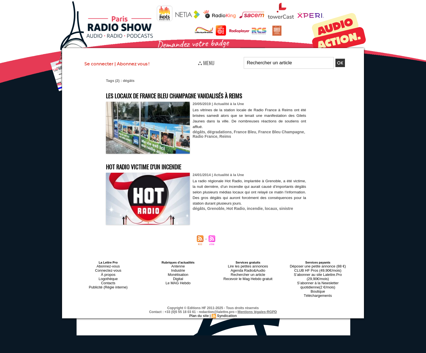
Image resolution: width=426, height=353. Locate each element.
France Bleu (241, 131)
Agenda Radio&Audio (247, 269)
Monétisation (178, 272)
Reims (223, 135)
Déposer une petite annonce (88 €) (318, 265)
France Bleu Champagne (275, 131)
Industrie (178, 269)
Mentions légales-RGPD (257, 302)
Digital (178, 276)
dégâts (198, 131)
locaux (266, 208)
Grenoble (214, 208)
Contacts (108, 279)
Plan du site (199, 306)
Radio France (204, 135)
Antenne (178, 265)
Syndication (226, 306)
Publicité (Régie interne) (108, 282)
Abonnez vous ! (133, 64)
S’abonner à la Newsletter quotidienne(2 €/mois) (317, 277)
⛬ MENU (206, 63)
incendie (250, 208)
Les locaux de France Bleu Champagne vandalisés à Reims (191, 95)
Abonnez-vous (108, 265)
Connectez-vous (108, 269)
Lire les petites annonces (248, 265)
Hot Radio (232, 208)
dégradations (217, 131)
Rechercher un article (248, 272)
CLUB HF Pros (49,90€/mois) (318, 269)
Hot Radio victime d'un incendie (152, 166)
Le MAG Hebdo (178, 279)
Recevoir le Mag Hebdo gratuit (248, 276)
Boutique (318, 282)
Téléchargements (318, 286)
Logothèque (108, 276)
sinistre (280, 208)
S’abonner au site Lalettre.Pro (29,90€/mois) (318, 272)
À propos (108, 272)
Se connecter (98, 64)
